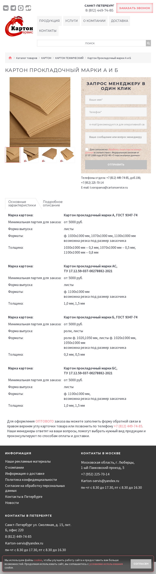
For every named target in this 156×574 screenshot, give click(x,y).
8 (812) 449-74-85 (18, 536)
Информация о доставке (24, 473)
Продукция (49, 21)
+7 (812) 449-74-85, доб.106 (123, 178)
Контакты (48, 31)
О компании (94, 21)
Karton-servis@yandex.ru (100, 480)
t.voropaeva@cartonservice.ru (109, 187)
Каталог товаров (26, 58)
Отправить (116, 164)
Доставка (119, 21)
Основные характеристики (22, 203)
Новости (12, 502)
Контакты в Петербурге (23, 496)
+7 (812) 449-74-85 (128, 426)
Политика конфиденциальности (31, 479)
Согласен (141, 563)
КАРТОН (46, 58)
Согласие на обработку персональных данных (35, 488)
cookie (38, 560)
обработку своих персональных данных (113, 151)
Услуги (71, 21)
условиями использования (106, 564)
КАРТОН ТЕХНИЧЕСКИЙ (69, 58)
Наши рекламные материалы (28, 461)
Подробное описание (53, 203)
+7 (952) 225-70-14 (92, 183)
